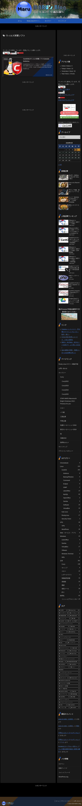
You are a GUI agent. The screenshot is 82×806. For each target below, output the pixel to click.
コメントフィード (64, 772)
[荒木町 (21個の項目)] (76, 648)
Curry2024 (65, 390)
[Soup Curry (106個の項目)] (74, 610)
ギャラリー (62, 373)
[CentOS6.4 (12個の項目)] (74, 705)
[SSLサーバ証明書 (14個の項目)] (69, 686)
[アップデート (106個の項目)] (63, 613)
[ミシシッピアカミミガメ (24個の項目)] (69, 637)
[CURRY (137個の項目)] (63, 610)
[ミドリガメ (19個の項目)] (63, 653)
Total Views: (66, 74)
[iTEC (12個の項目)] (63, 705)
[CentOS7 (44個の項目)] (62, 621)
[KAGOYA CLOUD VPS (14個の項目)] (69, 680)
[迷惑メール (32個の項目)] (74, 629)
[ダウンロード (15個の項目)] (63, 678)
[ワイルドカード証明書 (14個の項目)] (69, 683)
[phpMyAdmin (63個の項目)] (75, 616)
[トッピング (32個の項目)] (63, 629)
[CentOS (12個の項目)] (75, 707)
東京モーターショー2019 (68, 429)
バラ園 (62, 412)
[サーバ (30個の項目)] (63, 632)
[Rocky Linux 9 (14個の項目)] (74, 678)
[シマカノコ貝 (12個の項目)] (64, 707)
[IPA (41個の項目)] (77, 621)
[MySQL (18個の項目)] (62, 662)
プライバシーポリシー (66, 451)
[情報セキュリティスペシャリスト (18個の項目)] (69, 659)
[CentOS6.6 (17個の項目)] (63, 664)
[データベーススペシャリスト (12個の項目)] (69, 702)
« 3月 (60, 165)
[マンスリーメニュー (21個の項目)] (65, 648)
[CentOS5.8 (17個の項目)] (74, 664)
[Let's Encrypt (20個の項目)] (74, 651)
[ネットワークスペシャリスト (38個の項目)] (69, 624)
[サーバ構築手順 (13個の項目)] (69, 689)
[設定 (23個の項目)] (62, 643)
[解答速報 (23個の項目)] (74, 640)
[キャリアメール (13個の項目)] (64, 694)
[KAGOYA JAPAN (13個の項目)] (65, 691)
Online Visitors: (67, 66)
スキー (62, 408)
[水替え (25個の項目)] (69, 634)
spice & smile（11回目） (66, 719)
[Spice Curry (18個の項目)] (74, 653)
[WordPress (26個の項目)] (74, 632)
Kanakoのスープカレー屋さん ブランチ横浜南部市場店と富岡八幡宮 (69, 749)
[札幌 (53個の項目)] (75, 618)
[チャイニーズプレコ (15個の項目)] (69, 675)
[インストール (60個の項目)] (64, 618)
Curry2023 (65, 385)
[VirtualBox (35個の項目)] (64, 626)
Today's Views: (66, 68)
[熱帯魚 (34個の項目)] (75, 626)
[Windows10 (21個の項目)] (63, 651)
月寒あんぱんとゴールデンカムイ (69, 733)
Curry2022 (65, 381)
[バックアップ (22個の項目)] (74, 643)
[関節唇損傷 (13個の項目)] (75, 694)
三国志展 (63, 416)
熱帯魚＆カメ (64, 442)
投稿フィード (63, 768)
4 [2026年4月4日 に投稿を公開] (75, 149)
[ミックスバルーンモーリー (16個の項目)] (69, 672)
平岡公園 (63, 421)
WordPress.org (63, 777)
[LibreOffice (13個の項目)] (64, 697)
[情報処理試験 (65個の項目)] (63, 616)
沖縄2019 (63, 438)
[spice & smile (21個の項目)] (69, 645)
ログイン (61, 764)
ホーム (57, 801)
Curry (62, 377)
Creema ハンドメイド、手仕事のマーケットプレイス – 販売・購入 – (71, 331)
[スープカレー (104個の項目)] (74, 613)
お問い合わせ (63, 368)
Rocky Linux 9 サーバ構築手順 (68, 364)
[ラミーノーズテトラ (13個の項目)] (69, 699)
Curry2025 (65, 394)
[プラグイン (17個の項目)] (64, 667)
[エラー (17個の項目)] (75, 667)
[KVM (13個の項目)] (76, 691)
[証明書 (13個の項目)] (75, 697)
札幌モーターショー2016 (68, 425)
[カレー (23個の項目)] (63, 640)
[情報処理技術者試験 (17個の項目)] (73, 662)
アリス (62, 742)
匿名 (77, 726)
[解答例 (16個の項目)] (69, 670)
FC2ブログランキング (66, 100)
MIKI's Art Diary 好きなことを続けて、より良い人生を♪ (71, 344)
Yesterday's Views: (68, 71)
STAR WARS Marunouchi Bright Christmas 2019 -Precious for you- (68, 401)
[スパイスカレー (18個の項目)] (69, 656)
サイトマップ (63, 447)
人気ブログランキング (66, 95)
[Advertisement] (28, 42)
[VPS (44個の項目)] (70, 621)
